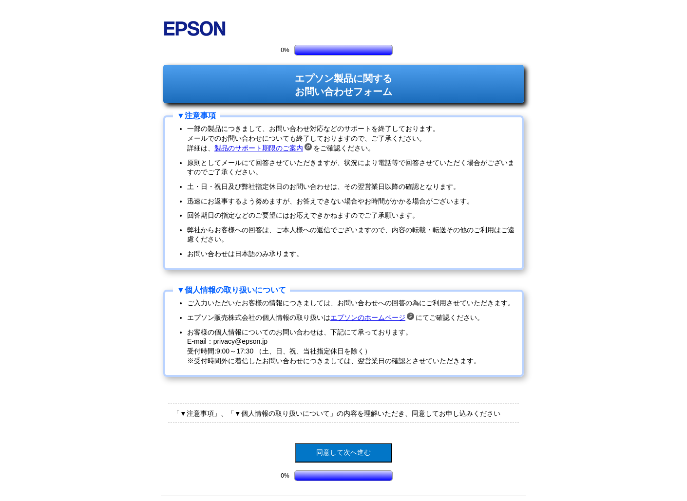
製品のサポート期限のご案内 (263, 148)
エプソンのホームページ (372, 317)
